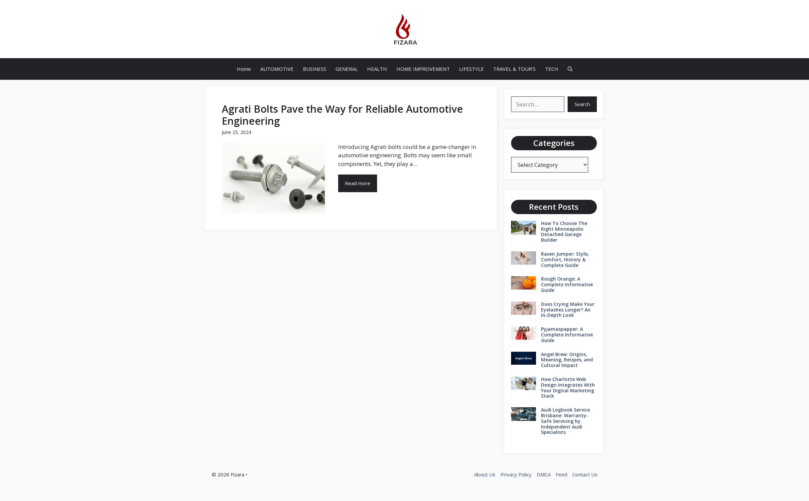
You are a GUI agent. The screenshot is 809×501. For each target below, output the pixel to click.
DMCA (544, 474)
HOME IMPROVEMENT (423, 68)
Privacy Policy (516, 474)
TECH (551, 68)
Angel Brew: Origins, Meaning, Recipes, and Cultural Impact (567, 360)
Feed (561, 474)
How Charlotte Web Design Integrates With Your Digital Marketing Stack (568, 387)
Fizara (237, 474)
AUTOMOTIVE (277, 68)
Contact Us (585, 474)
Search (582, 104)
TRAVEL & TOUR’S (514, 68)
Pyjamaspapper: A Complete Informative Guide (567, 334)
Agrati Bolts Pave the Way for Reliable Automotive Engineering (342, 115)
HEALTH (377, 68)
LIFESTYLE (471, 68)
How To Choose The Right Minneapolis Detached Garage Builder (564, 231)
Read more (357, 183)
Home (244, 68)
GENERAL (347, 68)
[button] (570, 69)
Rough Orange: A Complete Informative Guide (567, 284)
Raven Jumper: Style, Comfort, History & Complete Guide (565, 259)
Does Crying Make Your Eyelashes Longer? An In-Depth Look (568, 309)
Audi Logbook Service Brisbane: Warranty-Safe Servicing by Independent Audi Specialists (565, 421)
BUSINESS (314, 68)
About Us (484, 474)
